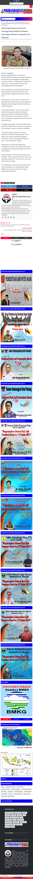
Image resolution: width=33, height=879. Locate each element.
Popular (16, 719)
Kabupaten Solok (10, 787)
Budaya (7, 815)
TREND (12, 826)
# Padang (7, 183)
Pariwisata (8, 822)
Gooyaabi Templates (27, 875)
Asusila (24, 812)
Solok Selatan (17, 794)
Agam (2, 787)
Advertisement (9, 812)
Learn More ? (8, 868)
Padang (6, 22)
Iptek (21, 817)
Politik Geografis (10, 824)
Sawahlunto (28, 791)
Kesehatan (8, 819)
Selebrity (19, 824)
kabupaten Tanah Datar (7, 796)
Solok (10, 794)
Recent (6, 719)
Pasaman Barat (19, 791)
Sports (7, 826)
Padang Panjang (15, 789)
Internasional (14, 817)
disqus (16, 238)
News (14, 819)
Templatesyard (11, 875)
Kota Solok (20, 787)
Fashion (19, 815)
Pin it (9, 190)
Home (2, 22)
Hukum (7, 817)
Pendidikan (23, 822)
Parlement (16, 822)
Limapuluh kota (5, 789)
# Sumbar (12, 183)
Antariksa (18, 812)
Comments (27, 719)
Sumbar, (28, 41)
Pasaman (10, 791)
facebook (27, 238)
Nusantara (20, 819)
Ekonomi (13, 815)
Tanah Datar (26, 794)
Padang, (24, 41)
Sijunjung (4, 794)
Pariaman (3, 791)
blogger (6, 238)
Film (24, 815)
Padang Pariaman (26, 789)
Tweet (9, 186)
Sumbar (11, 22)
